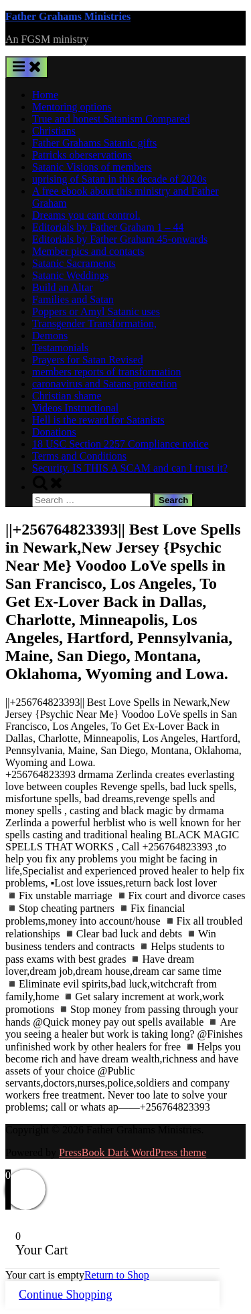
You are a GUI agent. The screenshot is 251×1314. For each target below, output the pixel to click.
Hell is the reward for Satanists (98, 420)
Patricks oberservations (82, 155)
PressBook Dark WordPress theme (132, 1152)
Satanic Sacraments (74, 263)
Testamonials (60, 347)
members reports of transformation (106, 371)
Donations (54, 432)
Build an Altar (62, 287)
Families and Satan (73, 299)
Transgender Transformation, (94, 323)
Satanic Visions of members (92, 167)
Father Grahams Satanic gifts (94, 143)
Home (45, 94)
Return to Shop (116, 1275)
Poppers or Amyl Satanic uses (96, 311)
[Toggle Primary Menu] (26, 67)
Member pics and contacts (88, 251)
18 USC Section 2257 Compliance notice (120, 444)
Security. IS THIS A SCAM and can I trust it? (130, 468)
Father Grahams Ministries (68, 16)
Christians (54, 130)
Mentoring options (72, 106)
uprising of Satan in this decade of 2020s (119, 179)
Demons (50, 335)
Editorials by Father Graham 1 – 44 (108, 227)
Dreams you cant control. (86, 215)
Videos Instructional (75, 407)
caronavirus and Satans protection (104, 383)
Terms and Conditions (79, 456)
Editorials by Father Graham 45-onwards (119, 239)
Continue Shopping (65, 1294)
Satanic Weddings (70, 275)
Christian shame (67, 395)
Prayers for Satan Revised (87, 359)
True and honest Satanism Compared (111, 118)
